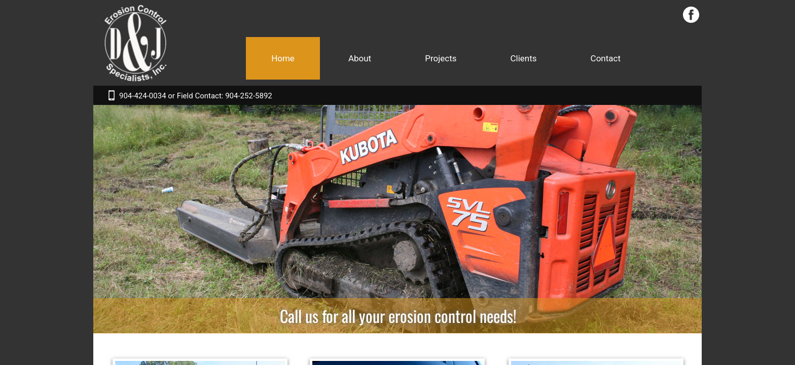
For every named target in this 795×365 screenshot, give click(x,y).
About (359, 58)
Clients (524, 58)
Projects (440, 58)
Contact (606, 58)
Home (283, 58)
